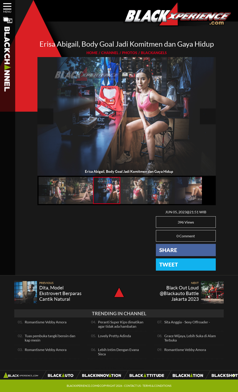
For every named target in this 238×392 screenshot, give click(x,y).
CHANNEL (109, 53)
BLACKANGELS (154, 53)
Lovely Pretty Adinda (114, 336)
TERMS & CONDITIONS (156, 385)
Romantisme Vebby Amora (45, 322)
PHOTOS (129, 53)
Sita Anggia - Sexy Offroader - (187, 322)
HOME (92, 53)
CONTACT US (132, 385)
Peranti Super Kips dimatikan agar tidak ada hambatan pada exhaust (120, 326)
